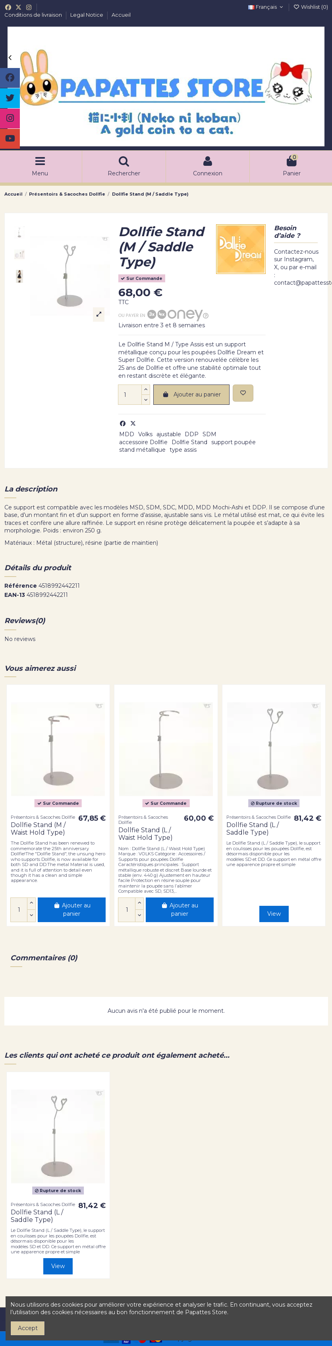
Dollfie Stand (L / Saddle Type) (252, 828)
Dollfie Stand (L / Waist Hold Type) (145, 833)
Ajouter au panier (191, 394)
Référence (20, 585)
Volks (145, 434)
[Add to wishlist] (243, 393)
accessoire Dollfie (143, 442)
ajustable (168, 434)
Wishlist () (310, 7)
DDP (192, 434)
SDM (209, 434)
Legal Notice (87, 15)
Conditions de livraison (33, 15)
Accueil (121, 15)
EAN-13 (14, 594)
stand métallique (142, 449)
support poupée (233, 442)
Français (266, 7)
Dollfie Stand (189, 442)
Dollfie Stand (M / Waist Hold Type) (38, 828)
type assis (183, 449)
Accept (28, 1328)
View (274, 913)
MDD (126, 434)
